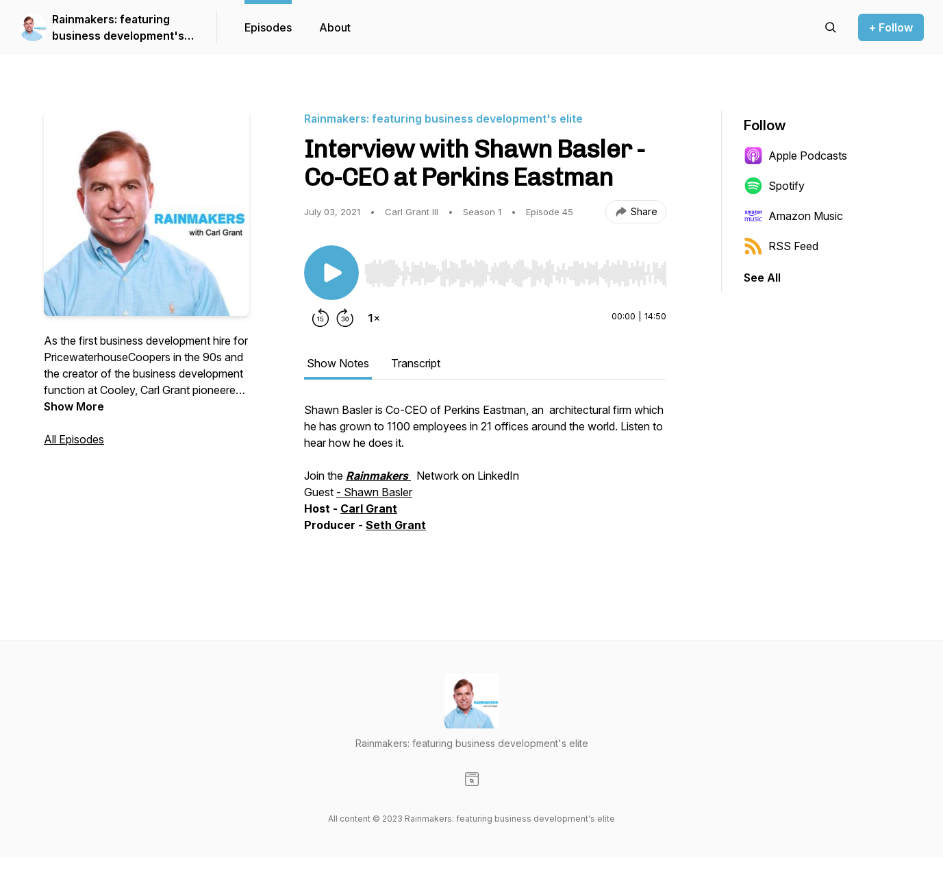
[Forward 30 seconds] (345, 318)
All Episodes (74, 439)
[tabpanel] (485, 482)
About (335, 27)
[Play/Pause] (331, 272)
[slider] (515, 273)
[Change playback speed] (374, 318)
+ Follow (891, 27)
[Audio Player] (515, 269)
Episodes (268, 27)
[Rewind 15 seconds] (320, 318)
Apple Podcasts (795, 155)
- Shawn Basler (374, 492)
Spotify (774, 185)
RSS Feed (781, 246)
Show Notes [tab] (338, 363)
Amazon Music (793, 215)
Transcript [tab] (415, 363)
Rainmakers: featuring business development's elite (118, 28)
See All (762, 277)
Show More (74, 406)
